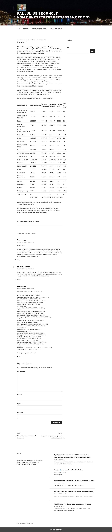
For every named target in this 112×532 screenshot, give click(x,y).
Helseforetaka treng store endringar (81, 491)
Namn (19, 395)
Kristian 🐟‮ (57, 470)
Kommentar (21, 371)
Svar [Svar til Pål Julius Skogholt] (18, 279)
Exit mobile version (56, 529)
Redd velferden (85, 457)
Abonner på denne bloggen (39, 28)
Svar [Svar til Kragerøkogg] (18, 260)
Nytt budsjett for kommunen (71, 470)
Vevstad (20, 413)
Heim (18, 28)
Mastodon (69, 40)
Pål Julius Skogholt (38, 40)
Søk (68, 47)
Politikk (26, 28)
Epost (19, 404)
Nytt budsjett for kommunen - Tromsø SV (68, 480)
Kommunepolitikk (26, 221)
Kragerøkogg (21, 240)
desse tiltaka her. (43, 94)
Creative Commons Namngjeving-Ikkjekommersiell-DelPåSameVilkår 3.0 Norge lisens (29, 462)
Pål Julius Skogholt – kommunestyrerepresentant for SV (54, 15)
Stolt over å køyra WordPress (25, 523)
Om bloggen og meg (56, 28)
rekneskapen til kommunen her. (33, 86)
